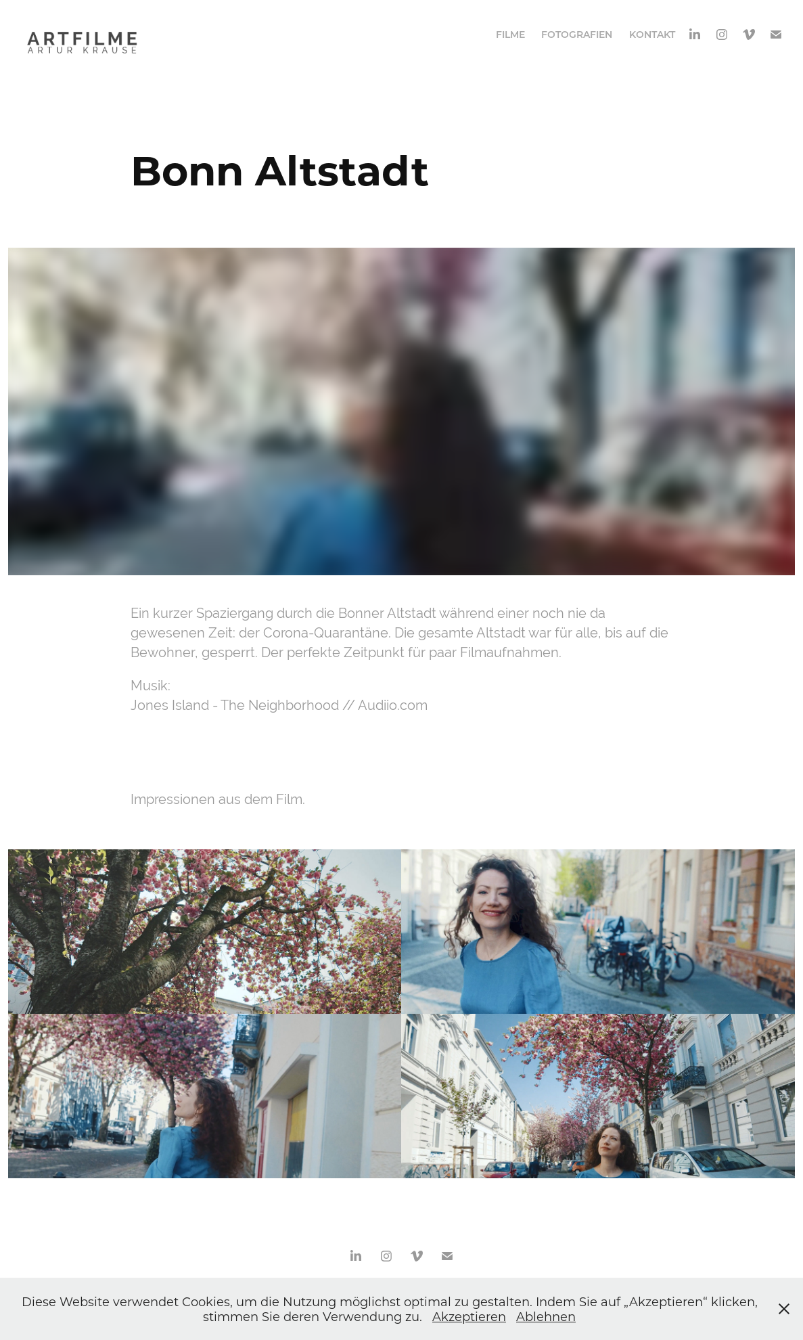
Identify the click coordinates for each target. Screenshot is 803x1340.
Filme (510, 34)
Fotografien (576, 34)
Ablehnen (546, 1316)
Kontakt (652, 34)
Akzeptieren (469, 1316)
